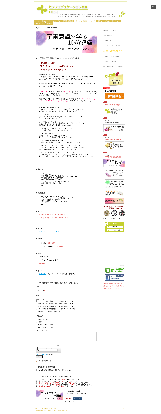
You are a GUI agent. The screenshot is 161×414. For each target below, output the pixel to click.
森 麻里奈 (42, 274)
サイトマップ (54, 408)
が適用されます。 (46, 354)
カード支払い (77, 398)
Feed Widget (122, 265)
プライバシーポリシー (41, 354)
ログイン (123, 408)
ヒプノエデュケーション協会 (49, 231)
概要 (36, 408)
